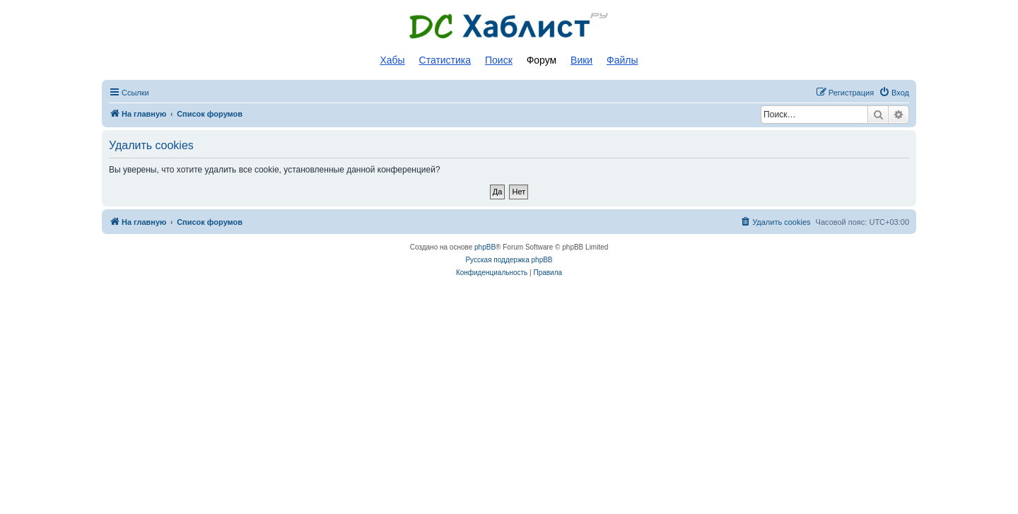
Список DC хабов (509, 26)
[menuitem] (894, 92)
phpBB (485, 247)
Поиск (499, 60)
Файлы (622, 60)
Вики (581, 60)
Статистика (445, 60)
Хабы (392, 60)
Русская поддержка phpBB (508, 260)
